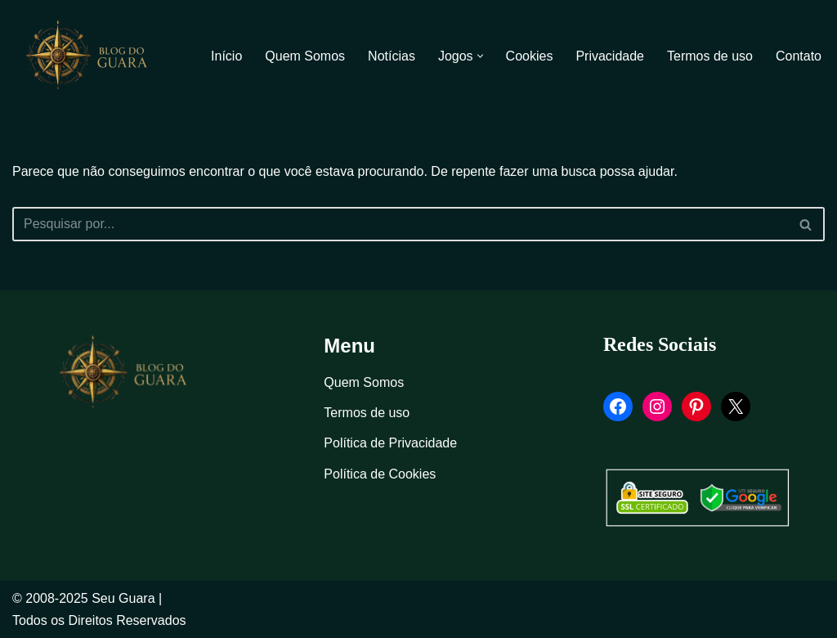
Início (226, 56)
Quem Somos (305, 56)
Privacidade (609, 56)
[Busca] (400, 224)
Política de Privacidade (390, 443)
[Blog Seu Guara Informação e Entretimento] (94, 56)
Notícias (391, 56)
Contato (798, 56)
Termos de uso (710, 56)
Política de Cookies (380, 474)
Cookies (529, 56)
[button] (480, 56)
